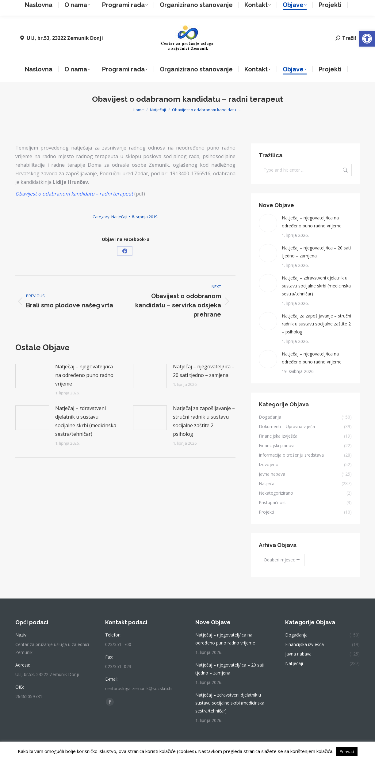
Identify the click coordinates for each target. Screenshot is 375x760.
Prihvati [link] (347, 751)
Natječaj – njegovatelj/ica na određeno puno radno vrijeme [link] (84, 375)
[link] (367, 39)
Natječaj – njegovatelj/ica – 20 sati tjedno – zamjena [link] (204, 370)
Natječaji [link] (119, 216)
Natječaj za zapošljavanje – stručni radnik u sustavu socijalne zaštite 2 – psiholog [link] (204, 421)
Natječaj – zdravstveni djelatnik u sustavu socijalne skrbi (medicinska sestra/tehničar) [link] (85, 421)
